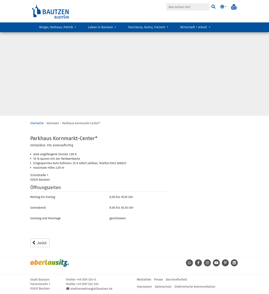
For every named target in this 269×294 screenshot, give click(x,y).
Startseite (37, 123)
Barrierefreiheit (176, 279)
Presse (158, 279)
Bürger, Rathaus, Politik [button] (56, 27)
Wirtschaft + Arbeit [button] (194, 27)
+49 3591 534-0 (86, 279)
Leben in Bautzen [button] (101, 27)
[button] (223, 7)
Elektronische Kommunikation (194, 286)
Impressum (144, 286)
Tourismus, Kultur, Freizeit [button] (147, 27)
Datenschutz (163, 286)
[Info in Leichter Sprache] (234, 7)
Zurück (42, 243)
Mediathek (144, 279)
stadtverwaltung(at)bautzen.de (91, 288)
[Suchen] (213, 6)
